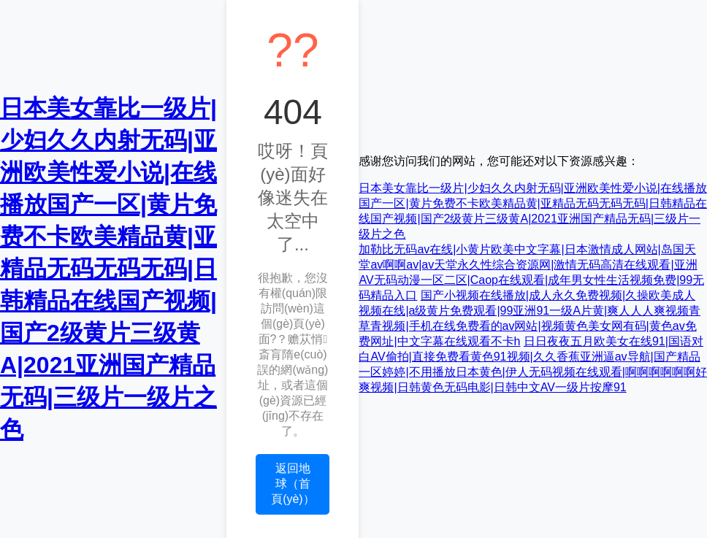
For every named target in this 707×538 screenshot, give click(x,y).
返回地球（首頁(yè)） (293, 483)
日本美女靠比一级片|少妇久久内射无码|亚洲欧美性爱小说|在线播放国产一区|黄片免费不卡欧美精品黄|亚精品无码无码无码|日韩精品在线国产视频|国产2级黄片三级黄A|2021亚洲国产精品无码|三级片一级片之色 (108, 268)
